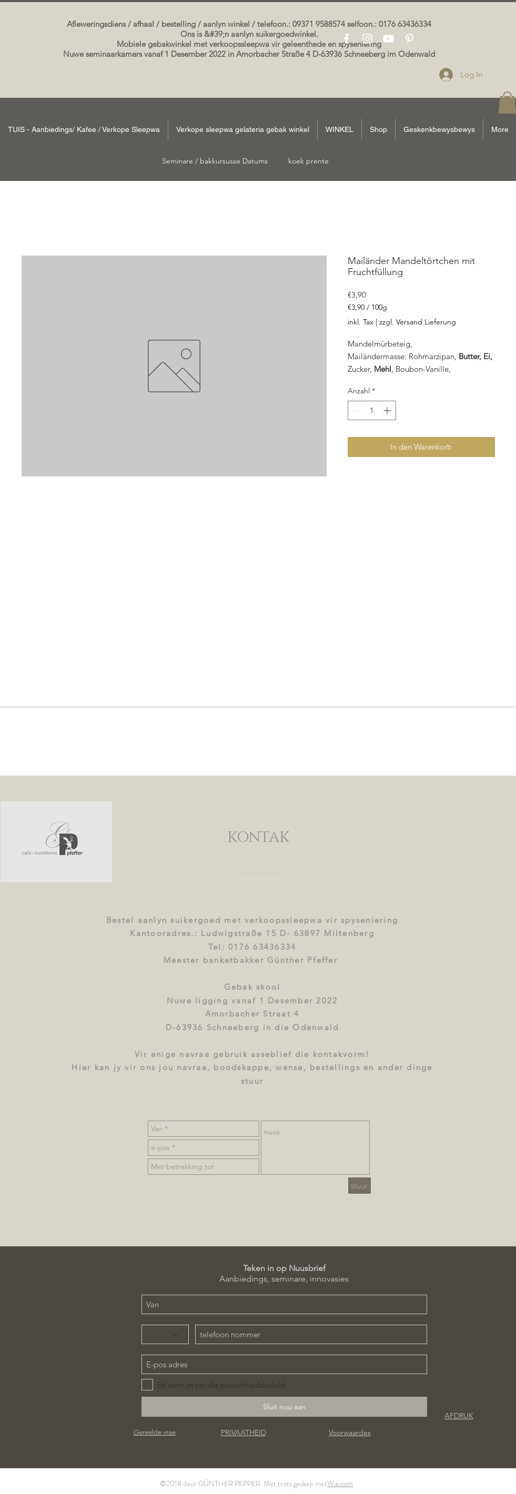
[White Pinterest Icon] (409, 38)
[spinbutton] (371, 410)
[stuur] (359, 1185)
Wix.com (340, 1483)
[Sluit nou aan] (284, 1407)
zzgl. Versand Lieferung (417, 322)
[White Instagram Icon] (367, 38)
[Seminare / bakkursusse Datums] (215, 161)
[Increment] (387, 410)
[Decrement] (355, 410)
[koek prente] (309, 161)
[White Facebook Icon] (346, 38)
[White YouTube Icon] (388, 38)
